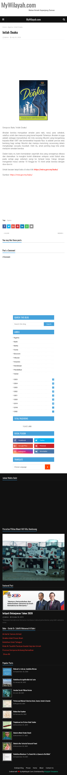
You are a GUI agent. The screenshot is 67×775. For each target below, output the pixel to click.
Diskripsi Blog (19, 768)
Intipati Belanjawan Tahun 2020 (17, 613)
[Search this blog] (28, 324)
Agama (10, 27)
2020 (34, 399)
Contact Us (50, 768)
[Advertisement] (33, 59)
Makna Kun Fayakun (19, 711)
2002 (34, 411)
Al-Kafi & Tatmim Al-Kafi (11, 634)
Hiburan (17, 358)
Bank (16, 342)
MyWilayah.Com (27, 771)
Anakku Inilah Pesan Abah (12, 638)
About (41, 768)
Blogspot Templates (51, 771)
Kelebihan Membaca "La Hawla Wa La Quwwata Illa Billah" (32, 754)
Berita (16, 346)
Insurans (17, 362)
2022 (34, 391)
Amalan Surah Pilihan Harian (22, 690)
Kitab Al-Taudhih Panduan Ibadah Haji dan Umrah (21, 646)
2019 (34, 403)
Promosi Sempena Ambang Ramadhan (18, 650)
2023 (34, 387)
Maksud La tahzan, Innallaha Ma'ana (25, 669)
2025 (34, 379)
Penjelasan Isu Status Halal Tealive (24, 722)
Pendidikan (18, 370)
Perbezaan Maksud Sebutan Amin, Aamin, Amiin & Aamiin (31, 701)
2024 (34, 383)
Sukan (16, 374)
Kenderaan (18, 366)
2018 (34, 407)
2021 (34, 395)
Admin (6, 37)
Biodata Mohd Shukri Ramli (22, 733)
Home (4, 27)
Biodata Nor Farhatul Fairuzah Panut (25, 743)
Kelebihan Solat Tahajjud (12, 642)
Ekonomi (17, 354)
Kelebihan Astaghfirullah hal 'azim (24, 679)
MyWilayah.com (33, 19)
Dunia (16, 350)
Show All (6, 654)
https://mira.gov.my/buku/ (46, 169)
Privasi (28, 768)
